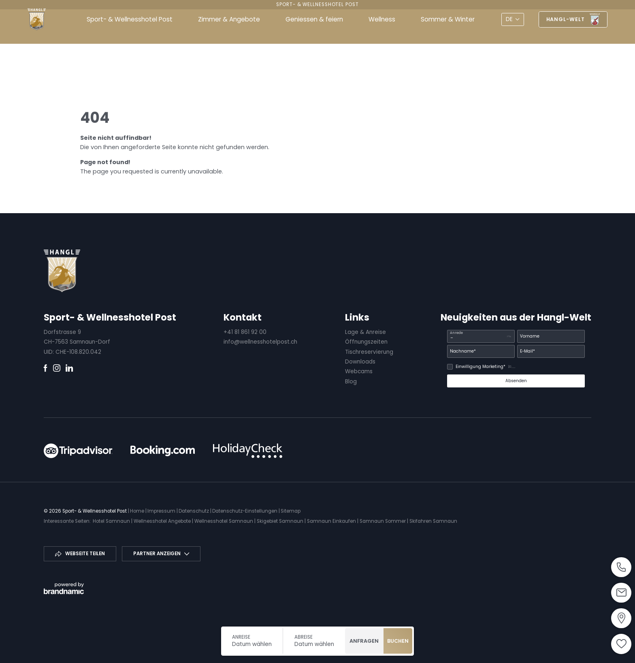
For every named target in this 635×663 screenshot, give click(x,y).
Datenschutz (194, 511)
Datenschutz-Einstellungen (245, 511)
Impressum (162, 511)
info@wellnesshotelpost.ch (260, 342)
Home (137, 511)
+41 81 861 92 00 (245, 332)
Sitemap (290, 511)
